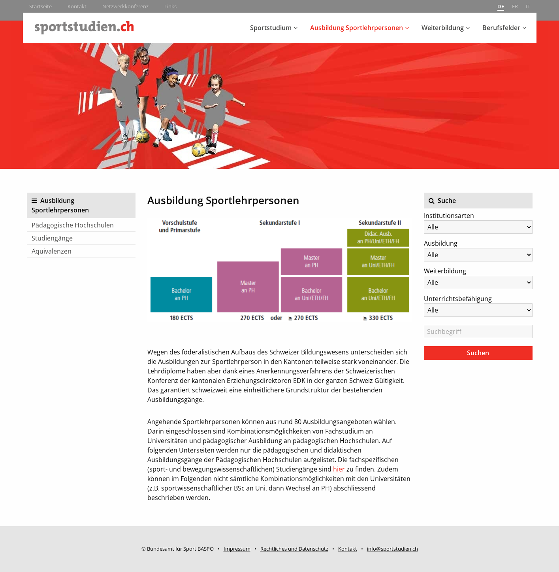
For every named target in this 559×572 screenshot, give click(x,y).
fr (515, 6)
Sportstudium (271, 27)
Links (170, 6)
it (528, 6)
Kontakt (77, 6)
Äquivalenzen (52, 251)
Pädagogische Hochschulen (73, 225)
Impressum (237, 548)
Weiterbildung (443, 27)
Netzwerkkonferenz (125, 6)
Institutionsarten (449, 215)
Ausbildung (440, 243)
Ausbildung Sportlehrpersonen (356, 27)
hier (339, 469)
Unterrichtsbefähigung (458, 298)
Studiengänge (52, 238)
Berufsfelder (501, 27)
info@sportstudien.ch (392, 548)
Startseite (40, 6)
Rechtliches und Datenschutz (294, 548)
